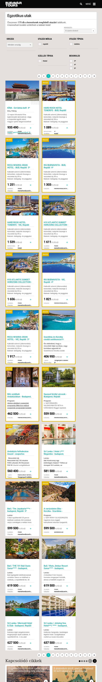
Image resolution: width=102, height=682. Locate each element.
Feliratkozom (72, 525)
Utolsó (94, 76)
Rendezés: (68, 27)
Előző (44, 76)
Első (39, 76)
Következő (89, 76)
